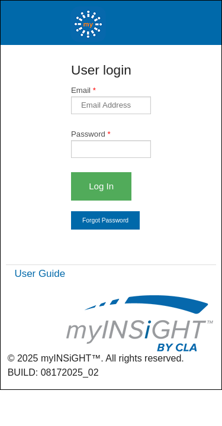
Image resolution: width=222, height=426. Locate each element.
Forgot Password (105, 220)
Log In (101, 186)
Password (91, 134)
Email (83, 90)
